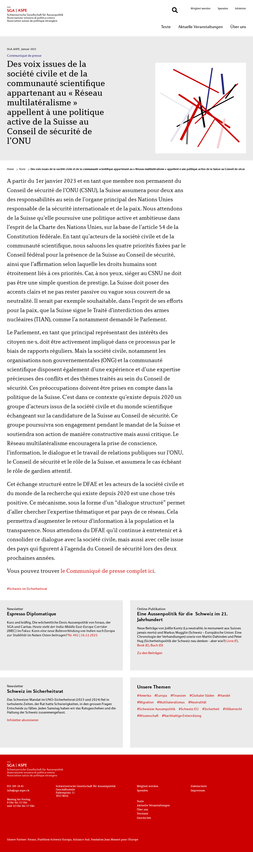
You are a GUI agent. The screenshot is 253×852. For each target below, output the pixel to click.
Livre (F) (232, 641)
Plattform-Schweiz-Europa (54, 840)
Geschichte (144, 818)
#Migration (145, 702)
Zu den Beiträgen (149, 653)
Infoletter (240, 8)
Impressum (198, 790)
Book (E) (143, 645)
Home (10, 169)
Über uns (238, 27)
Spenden (223, 8)
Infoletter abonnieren (22, 720)
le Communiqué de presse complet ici (107, 571)
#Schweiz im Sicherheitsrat (27, 589)
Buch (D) (157, 645)
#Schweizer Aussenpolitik (156, 709)
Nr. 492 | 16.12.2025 (83, 635)
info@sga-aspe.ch (18, 790)
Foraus (32, 840)
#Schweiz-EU (189, 709)
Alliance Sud (81, 840)
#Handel (224, 695)
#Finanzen (178, 695)
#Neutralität (197, 702)
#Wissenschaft (147, 716)
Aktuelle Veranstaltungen (200, 27)
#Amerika (144, 695)
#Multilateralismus (171, 702)
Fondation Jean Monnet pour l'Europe (114, 840)
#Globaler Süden (202, 695)
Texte (166, 27)
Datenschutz (199, 786)
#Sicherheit (210, 709)
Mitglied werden (200, 8)
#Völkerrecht (232, 709)
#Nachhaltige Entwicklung (181, 716)
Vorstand (142, 814)
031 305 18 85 (15, 786)
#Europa (160, 695)
